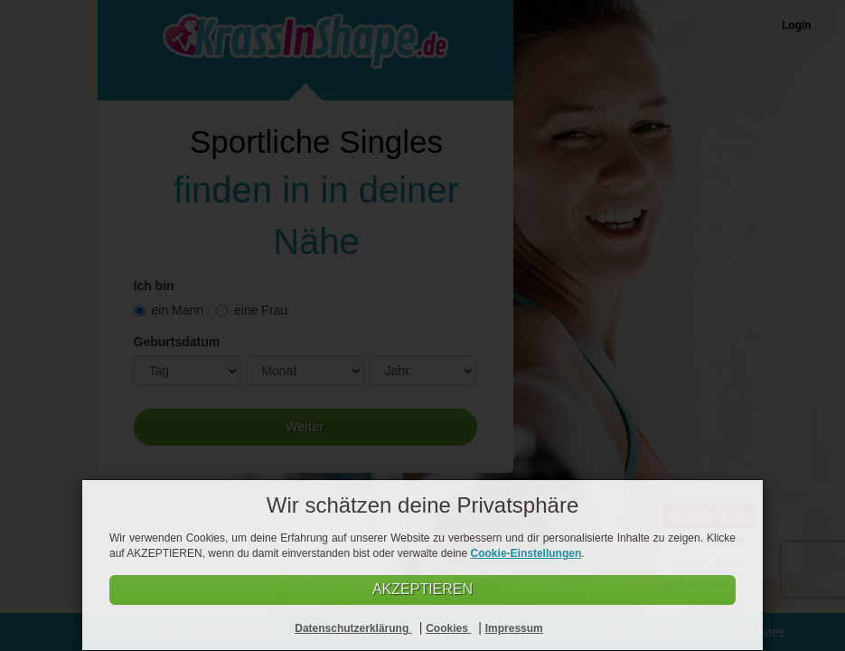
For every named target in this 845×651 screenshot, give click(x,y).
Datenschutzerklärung (353, 628)
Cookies (448, 628)
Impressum (514, 628)
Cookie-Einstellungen (526, 553)
